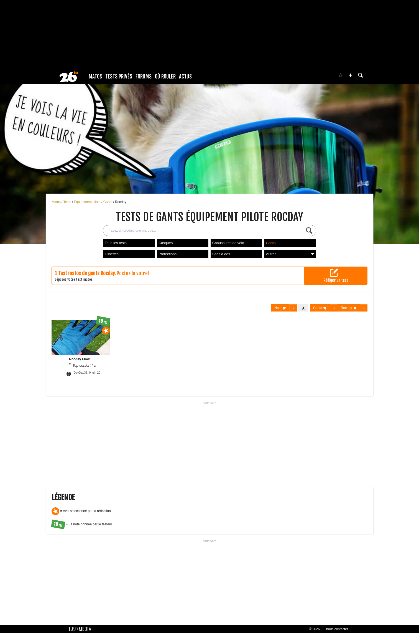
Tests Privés (118, 76)
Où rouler (165, 76)
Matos (95, 76)
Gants (108, 202)
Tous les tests (116, 243)
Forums (144, 76)
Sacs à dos (221, 254)
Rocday (120, 202)
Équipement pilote (87, 202)
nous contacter (337, 629)
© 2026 (314, 629)
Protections (168, 254)
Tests (67, 202)
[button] (351, 75)
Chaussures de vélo (228, 243)
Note (281, 308)
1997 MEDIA (81, 629)
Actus (185, 76)
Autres (290, 254)
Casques (166, 243)
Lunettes (112, 254)
